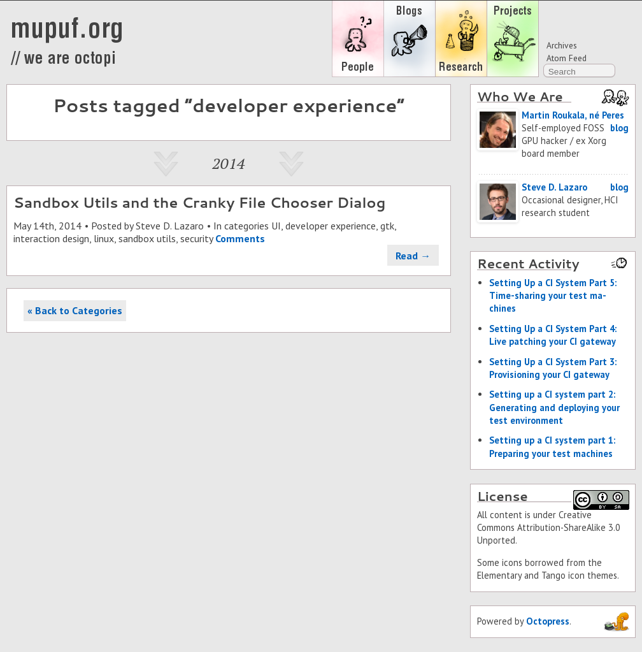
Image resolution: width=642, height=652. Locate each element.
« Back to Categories (74, 310)
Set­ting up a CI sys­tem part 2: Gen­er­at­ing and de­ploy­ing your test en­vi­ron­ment (554, 407)
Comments (240, 238)
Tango (553, 575)
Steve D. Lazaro (170, 225)
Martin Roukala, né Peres (573, 115)
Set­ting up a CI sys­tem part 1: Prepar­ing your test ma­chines (552, 446)
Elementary (499, 575)
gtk (387, 225)
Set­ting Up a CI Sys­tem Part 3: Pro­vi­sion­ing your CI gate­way (553, 368)
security (196, 238)
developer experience (330, 225)
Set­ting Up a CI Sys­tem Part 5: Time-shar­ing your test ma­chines (553, 295)
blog (619, 128)
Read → (413, 255)
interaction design (51, 238)
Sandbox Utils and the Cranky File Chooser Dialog (199, 202)
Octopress (547, 621)
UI (276, 225)
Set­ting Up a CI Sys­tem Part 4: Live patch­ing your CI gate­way (553, 334)
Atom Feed (566, 58)
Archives (561, 45)
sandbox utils (147, 238)
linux (104, 238)
